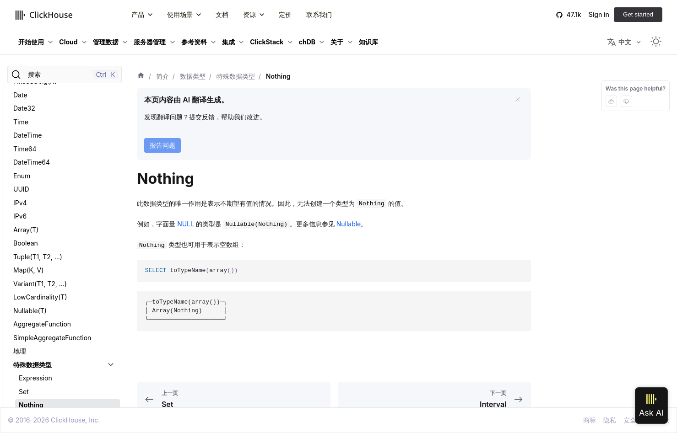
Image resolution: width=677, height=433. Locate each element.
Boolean (25, 139)
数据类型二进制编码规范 (48, 328)
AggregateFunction (42, 220)
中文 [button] (619, 42)
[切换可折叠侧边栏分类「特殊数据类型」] (111, 261)
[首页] (141, 76)
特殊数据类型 (32, 261)
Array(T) (25, 126)
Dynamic (26, 376)
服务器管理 (150, 42)
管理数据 (106, 42)
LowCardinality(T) (40, 193)
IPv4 (20, 99)
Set (24, 288)
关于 (336, 42)
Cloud (68, 42)
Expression (35, 274)
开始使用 (31, 42)
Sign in (599, 14)
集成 (228, 42)
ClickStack (266, 42)
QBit (19, 403)
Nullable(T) (30, 207)
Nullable (348, 224)
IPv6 (20, 112)
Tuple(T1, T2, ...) (37, 153)
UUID (21, 85)
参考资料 (194, 42)
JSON (22, 390)
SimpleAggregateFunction (52, 234)
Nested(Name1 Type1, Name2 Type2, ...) (57, 359)
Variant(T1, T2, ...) (40, 180)
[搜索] (64, 74)
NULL (185, 224)
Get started (638, 14)
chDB (307, 42)
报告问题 (162, 145)
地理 (19, 247)
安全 (629, 420)
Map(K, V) (28, 166)
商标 (589, 420)
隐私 (609, 420)
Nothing (31, 301)
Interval (30, 315)
